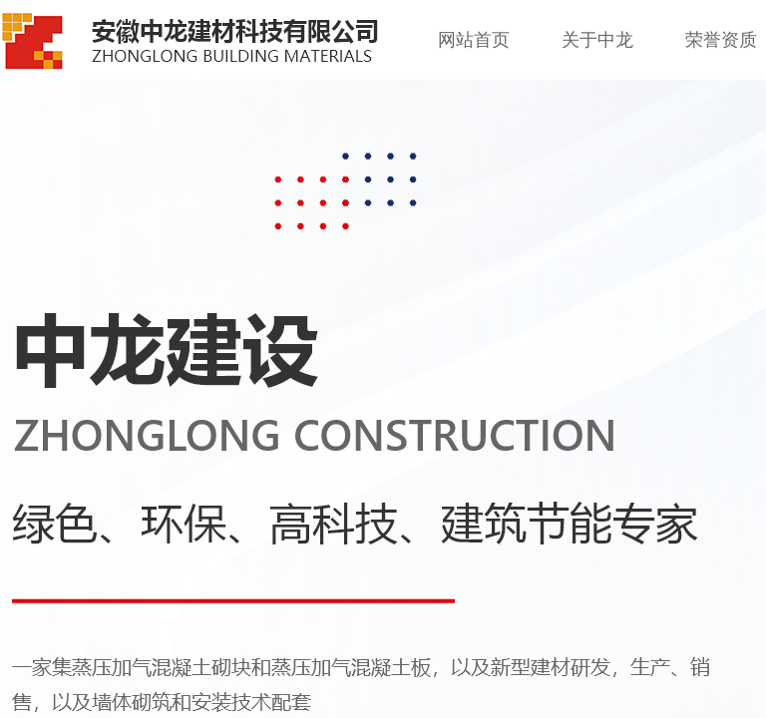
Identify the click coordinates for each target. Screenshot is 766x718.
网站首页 (474, 40)
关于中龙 (597, 40)
